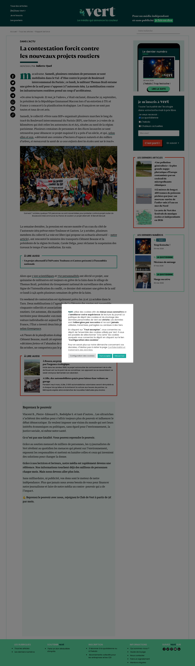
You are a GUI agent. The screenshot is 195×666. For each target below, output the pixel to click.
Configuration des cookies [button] (82, 355)
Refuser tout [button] (119, 356)
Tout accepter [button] (105, 356)
